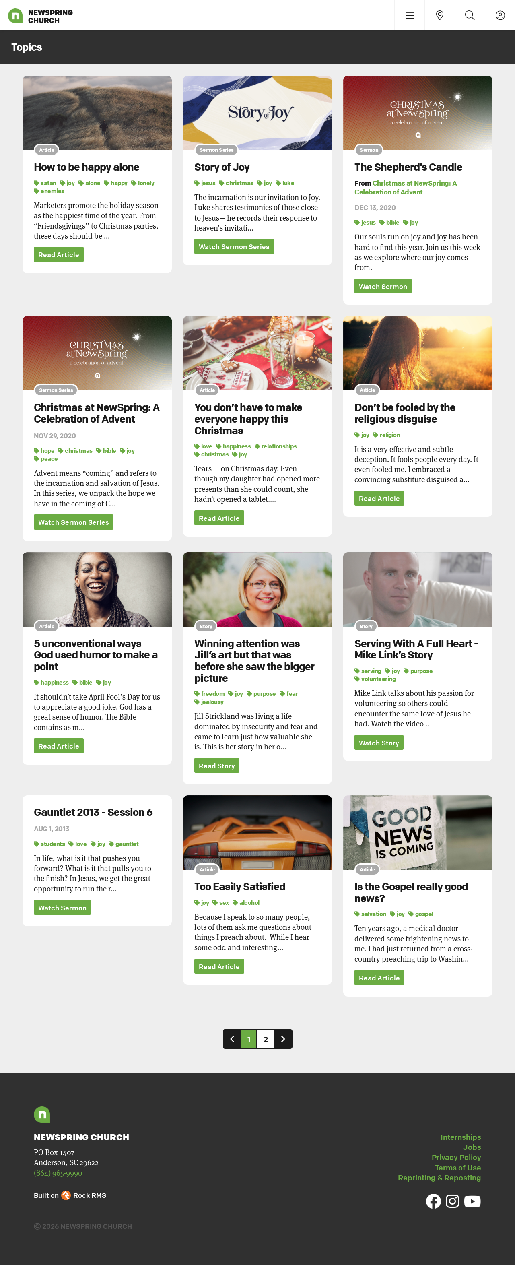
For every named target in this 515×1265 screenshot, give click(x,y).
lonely (142, 183)
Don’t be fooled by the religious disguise (404, 413)
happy (116, 183)
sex (220, 902)
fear (289, 693)
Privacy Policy (456, 1157)
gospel (420, 914)
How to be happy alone (86, 167)
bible (389, 222)
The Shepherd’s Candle (408, 167)
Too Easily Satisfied (239, 887)
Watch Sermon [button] (383, 286)
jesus (205, 183)
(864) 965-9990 (58, 1173)
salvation (370, 914)
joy (67, 183)
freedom (209, 693)
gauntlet (123, 844)
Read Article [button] (58, 254)
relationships (276, 446)
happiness (233, 446)
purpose (261, 693)
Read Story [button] (217, 765)
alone (89, 183)
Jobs (472, 1147)
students (49, 844)
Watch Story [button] (379, 743)
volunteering (375, 679)
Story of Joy (221, 167)
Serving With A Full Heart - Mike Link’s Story (416, 649)
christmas (236, 183)
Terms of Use (458, 1167)
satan (45, 183)
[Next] (283, 1039)
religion (386, 435)
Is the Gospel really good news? (411, 893)
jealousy (209, 702)
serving (367, 671)
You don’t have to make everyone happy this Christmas (248, 419)
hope (44, 450)
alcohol (246, 902)
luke (285, 183)
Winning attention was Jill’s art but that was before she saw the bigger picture (254, 661)
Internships (461, 1137)
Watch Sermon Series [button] (234, 246)
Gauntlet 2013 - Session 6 (93, 812)
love (203, 446)
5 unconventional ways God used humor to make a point (96, 655)
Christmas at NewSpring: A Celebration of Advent (405, 187)
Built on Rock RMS (70, 1195)
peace (46, 458)
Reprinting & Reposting (439, 1177)
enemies (49, 191)
